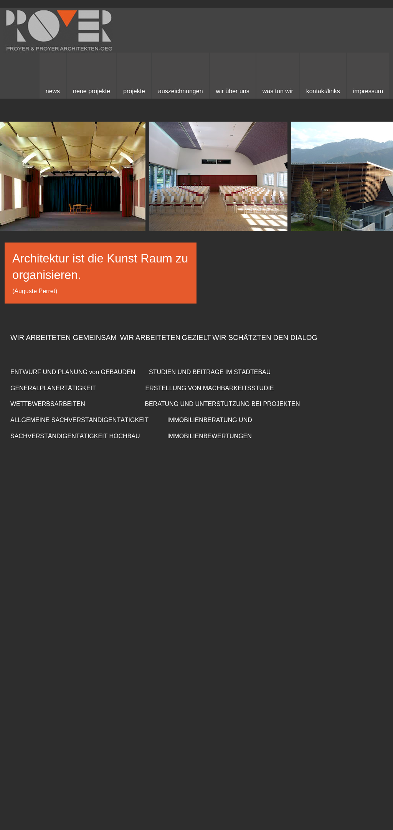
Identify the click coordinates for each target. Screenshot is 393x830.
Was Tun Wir (278, 91)
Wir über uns (232, 91)
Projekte (134, 91)
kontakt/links (323, 91)
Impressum (368, 91)
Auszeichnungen (180, 91)
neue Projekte (91, 91)
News (53, 91)
